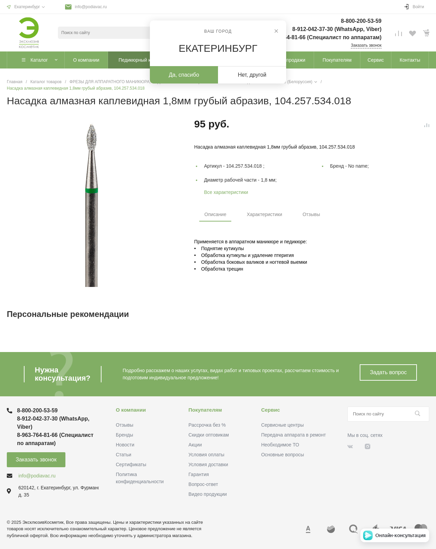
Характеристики (264, 214)
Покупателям (205, 410)
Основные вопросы (282, 454)
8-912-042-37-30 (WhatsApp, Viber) (337, 29)
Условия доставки (208, 464)
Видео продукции (207, 494)
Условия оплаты (206, 454)
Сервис (270, 410)
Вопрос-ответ (203, 484)
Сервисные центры (282, 425)
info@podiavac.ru (91, 6)
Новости (125, 444)
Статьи (123, 454)
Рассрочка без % (206, 425)
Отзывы (311, 214)
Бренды (124, 435)
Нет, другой (252, 75)
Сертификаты (131, 464)
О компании (131, 410)
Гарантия (198, 474)
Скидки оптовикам (208, 435)
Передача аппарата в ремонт (293, 435)
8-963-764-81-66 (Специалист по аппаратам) (323, 37)
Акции (195, 444)
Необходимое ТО (280, 444)
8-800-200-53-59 (361, 21)
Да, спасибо (184, 75)
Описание (215, 214)
